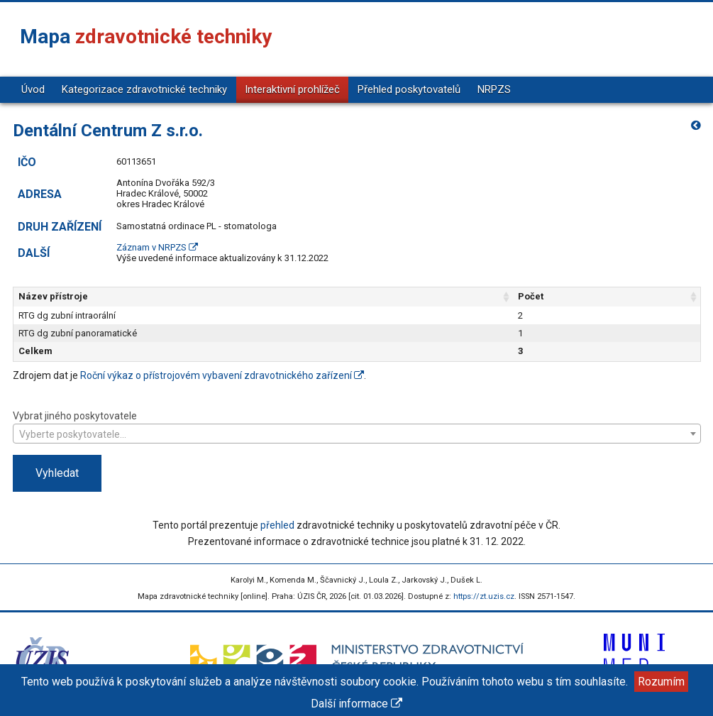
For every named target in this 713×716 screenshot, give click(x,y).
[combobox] (357, 434)
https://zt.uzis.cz (483, 596)
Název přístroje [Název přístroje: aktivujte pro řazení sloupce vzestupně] (53, 296)
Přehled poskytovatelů (409, 89)
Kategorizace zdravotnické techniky (144, 89)
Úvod (33, 89)
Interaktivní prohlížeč (292, 89)
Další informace (356, 703)
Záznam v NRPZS (157, 247)
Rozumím (661, 681)
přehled (277, 525)
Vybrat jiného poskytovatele (357, 426)
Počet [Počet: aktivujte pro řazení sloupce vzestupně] (530, 296)
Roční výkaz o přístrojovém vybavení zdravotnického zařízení (222, 375)
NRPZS (494, 89)
